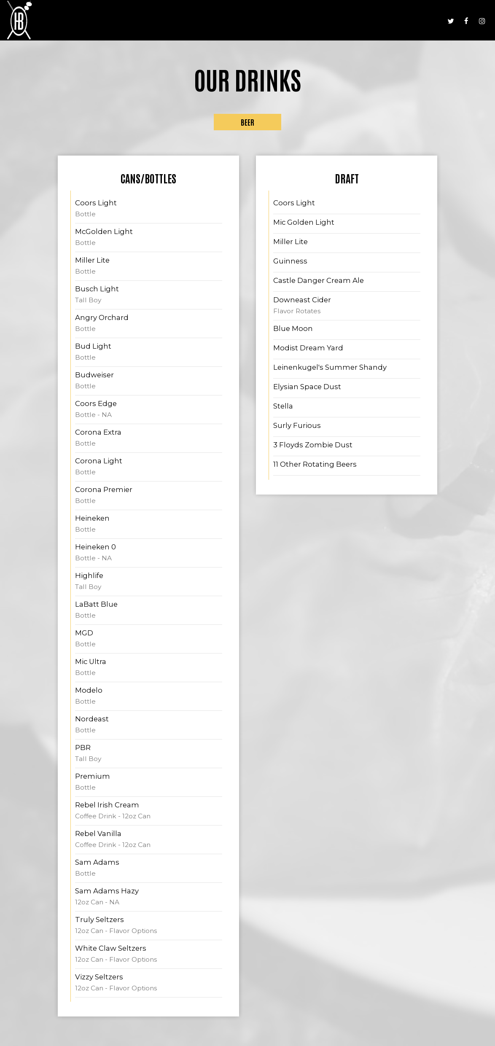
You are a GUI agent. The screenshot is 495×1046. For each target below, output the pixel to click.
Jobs (406, 21)
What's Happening (368, 21)
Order (430, 21)
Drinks (327, 21)
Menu (303, 21)
